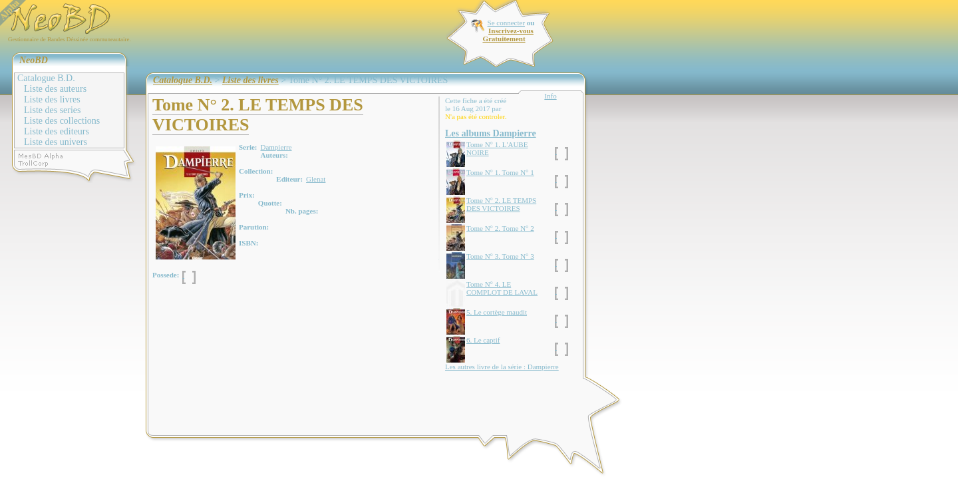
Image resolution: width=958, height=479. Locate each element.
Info (550, 96)
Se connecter (507, 23)
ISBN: (248, 243)
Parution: (254, 227)
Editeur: (289, 179)
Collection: (256, 171)
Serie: (248, 147)
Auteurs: (274, 155)
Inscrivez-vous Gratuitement (507, 35)
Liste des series (52, 110)
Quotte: (270, 203)
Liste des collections (62, 121)
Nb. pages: (302, 211)
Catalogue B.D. (46, 78)
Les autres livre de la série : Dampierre (502, 367)
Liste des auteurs (55, 89)
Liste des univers (55, 142)
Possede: (165, 275)
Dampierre (275, 147)
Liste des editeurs (56, 131)
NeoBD (33, 60)
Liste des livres (52, 99)
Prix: (247, 195)
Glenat (315, 179)
